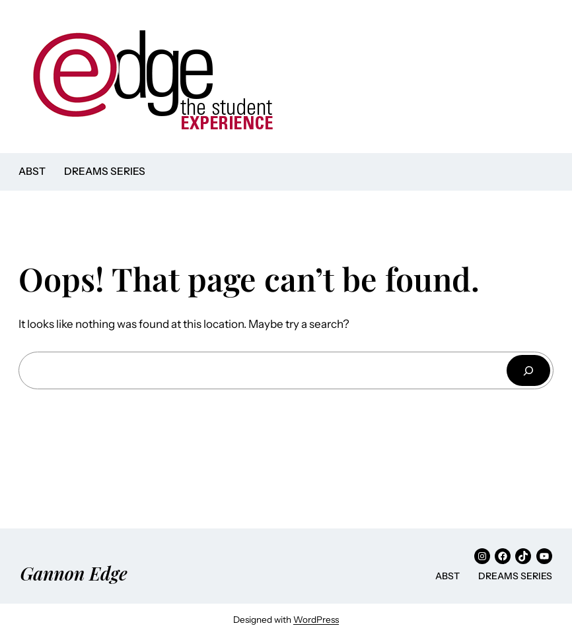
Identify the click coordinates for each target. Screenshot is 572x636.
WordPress (316, 619)
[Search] (528, 370)
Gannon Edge (73, 573)
